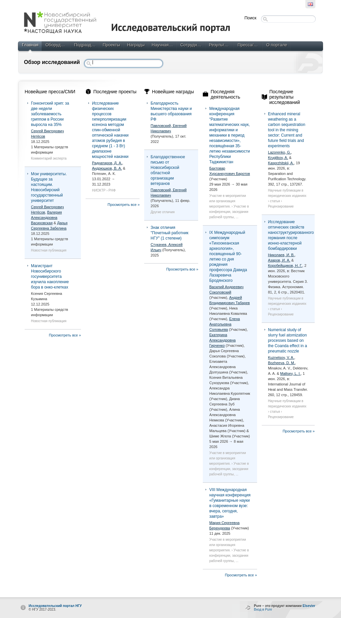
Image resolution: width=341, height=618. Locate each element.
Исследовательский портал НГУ (55, 606)
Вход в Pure (263, 609)
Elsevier (309, 606)
